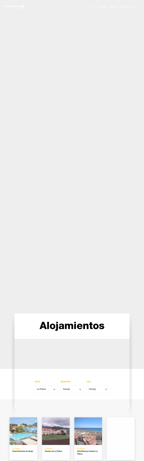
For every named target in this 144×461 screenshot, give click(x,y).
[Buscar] (63, 7)
